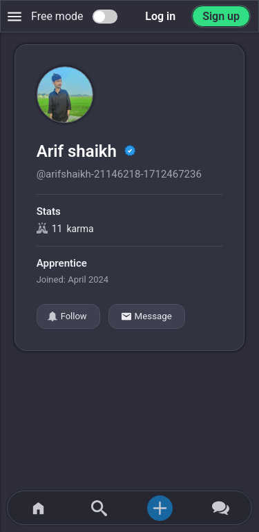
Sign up (221, 16)
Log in (160, 16)
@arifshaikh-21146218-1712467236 (119, 174)
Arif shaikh (79, 151)
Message (147, 316)
